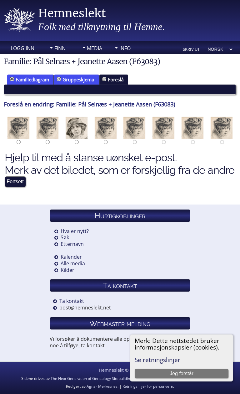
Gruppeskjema (75, 79)
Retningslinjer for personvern (147, 386)
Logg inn (22, 48)
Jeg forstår (181, 373)
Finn (60, 48)
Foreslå (112, 79)
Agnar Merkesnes (102, 386)
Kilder (67, 270)
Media (94, 48)
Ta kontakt (71, 301)
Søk (65, 237)
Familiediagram (29, 79)
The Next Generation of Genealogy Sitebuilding (91, 378)
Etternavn (72, 244)
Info (125, 48)
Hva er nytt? (75, 231)
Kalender (71, 256)
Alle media (73, 263)
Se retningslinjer (157, 360)
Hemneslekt (72, 13)
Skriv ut (191, 49)
